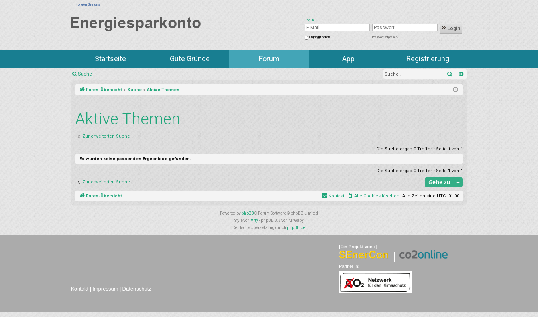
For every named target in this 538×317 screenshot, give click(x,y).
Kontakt (79, 289)
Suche (85, 74)
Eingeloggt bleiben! (319, 37)
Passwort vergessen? (385, 37)
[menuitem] (373, 196)
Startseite (110, 58)
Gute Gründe (190, 58)
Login (451, 28)
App (348, 58)
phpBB (247, 213)
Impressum (105, 289)
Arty (254, 220)
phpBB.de (296, 227)
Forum (269, 58)
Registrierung (427, 58)
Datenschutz (136, 289)
